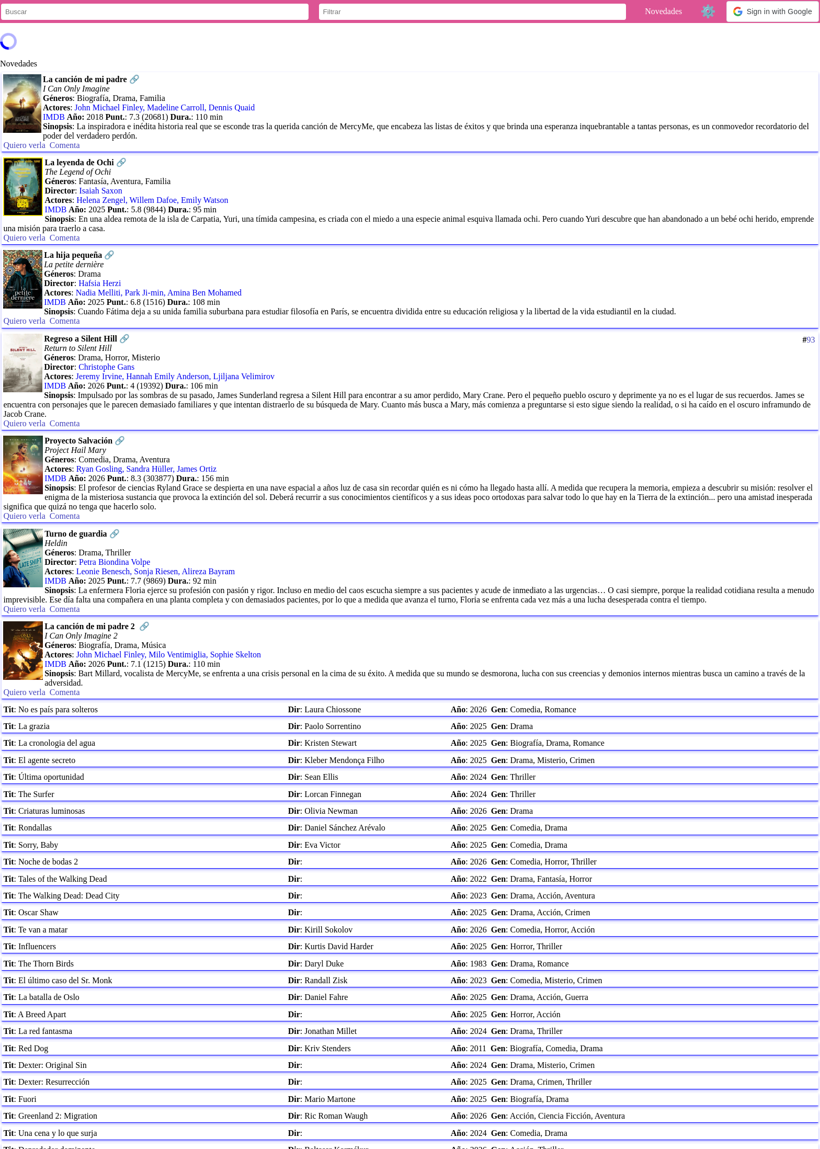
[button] (772, 11)
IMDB (54, 116)
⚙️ (708, 11)
